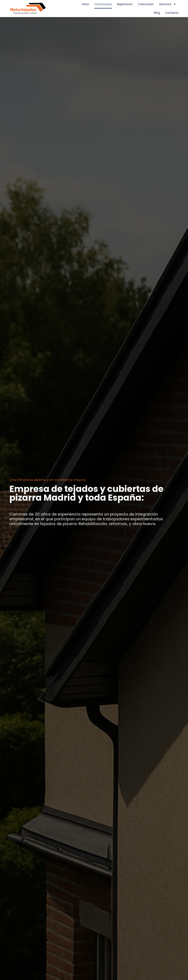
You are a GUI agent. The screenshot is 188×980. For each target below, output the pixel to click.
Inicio (85, 4)
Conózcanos (103, 4)
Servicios (167, 4)
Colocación (146, 4)
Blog (157, 13)
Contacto (172, 13)
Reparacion (125, 4)
